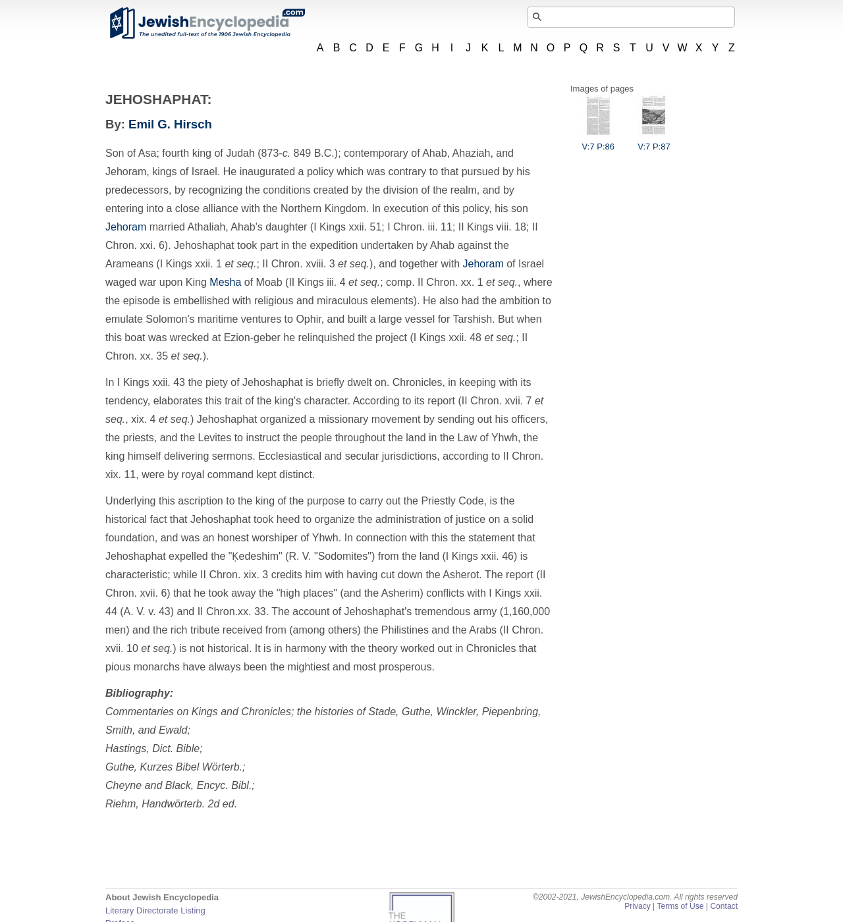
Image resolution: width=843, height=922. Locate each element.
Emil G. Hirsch (170, 124)
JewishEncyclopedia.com (207, 23)
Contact (724, 906)
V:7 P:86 (598, 141)
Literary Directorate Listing (155, 910)
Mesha (225, 282)
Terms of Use (680, 906)
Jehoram (125, 226)
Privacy (637, 906)
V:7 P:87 (654, 141)
